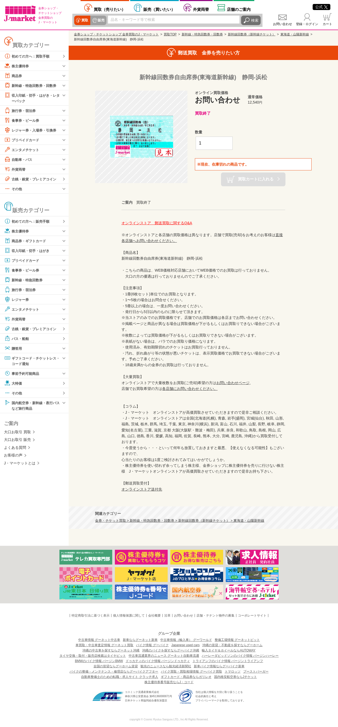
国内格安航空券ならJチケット (235, 677)
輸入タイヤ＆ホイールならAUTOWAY (228, 650)
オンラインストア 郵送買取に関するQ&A (156, 223)
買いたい (159, 9)
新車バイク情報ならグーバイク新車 (219, 666)
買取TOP (170, 34)
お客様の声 (13, 456)
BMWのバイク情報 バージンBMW (99, 661)
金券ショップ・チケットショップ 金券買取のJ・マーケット (116, 34)
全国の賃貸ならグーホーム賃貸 (115, 666)
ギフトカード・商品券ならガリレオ (186, 677)
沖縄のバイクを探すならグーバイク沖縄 (170, 650)
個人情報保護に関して (129, 615)
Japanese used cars (185, 645)
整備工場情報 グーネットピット (237, 640)
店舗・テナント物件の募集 (215, 615)
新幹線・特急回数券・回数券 (32, 85)
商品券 (13, 75)
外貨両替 (201, 9)
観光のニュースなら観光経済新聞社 (165, 666)
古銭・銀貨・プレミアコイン (32, 179)
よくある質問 (15, 448)
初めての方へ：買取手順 (28, 56)
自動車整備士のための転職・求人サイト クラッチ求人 (119, 677)
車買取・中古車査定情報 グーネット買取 (104, 645)
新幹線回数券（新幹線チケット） (251, 34)
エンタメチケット (22, 150)
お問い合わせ (282, 24)
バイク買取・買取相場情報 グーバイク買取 (191, 671)
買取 (84, 20)
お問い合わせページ (233, 383)
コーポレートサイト (252, 615)
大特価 (13, 384)
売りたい (109, 9)
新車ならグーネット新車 (140, 640)
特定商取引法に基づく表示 (91, 615)
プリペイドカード (22, 140)
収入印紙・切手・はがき (28, 251)
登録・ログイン (307, 24)
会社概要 (154, 615)
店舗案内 (239, 9)
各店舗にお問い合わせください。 (190, 388)
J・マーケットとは (19, 464)
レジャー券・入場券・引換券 (32, 130)
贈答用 (13, 348)
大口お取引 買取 (17, 433)
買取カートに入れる (256, 179)
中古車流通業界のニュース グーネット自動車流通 (164, 656)
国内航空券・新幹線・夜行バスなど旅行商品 (32, 406)
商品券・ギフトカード (26, 241)
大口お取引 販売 (17, 441)
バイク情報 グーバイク (152, 645)
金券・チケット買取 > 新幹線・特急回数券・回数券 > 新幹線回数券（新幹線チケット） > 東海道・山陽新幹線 (179, 521)
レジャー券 (17, 299)
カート (327, 24)
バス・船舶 (17, 338)
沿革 (167, 615)
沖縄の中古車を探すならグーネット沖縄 (110, 650)
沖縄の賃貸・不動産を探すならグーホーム (232, 645)
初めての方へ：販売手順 (28, 221)
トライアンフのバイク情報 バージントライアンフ (228, 661)
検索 (255, 20)
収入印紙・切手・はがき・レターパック (32, 97)
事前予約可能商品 (22, 374)
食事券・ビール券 (22, 120)
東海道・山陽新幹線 (294, 34)
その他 (13, 189)
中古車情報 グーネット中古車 (99, 640)
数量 (198, 132)
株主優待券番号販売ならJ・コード (169, 682)
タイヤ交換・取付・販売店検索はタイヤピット (92, 656)
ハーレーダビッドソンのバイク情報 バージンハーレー (240, 656)
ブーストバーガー (256, 671)
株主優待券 (17, 66)
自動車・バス (19, 159)
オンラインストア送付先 (141, 489)
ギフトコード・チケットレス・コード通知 (30, 360)
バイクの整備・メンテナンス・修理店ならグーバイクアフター (113, 671)
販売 (100, 20)
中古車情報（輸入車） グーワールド (186, 640)
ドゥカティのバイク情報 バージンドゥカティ (158, 661)
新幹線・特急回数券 (24, 280)
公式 (321, 7)
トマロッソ (233, 671)
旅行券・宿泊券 (20, 111)
